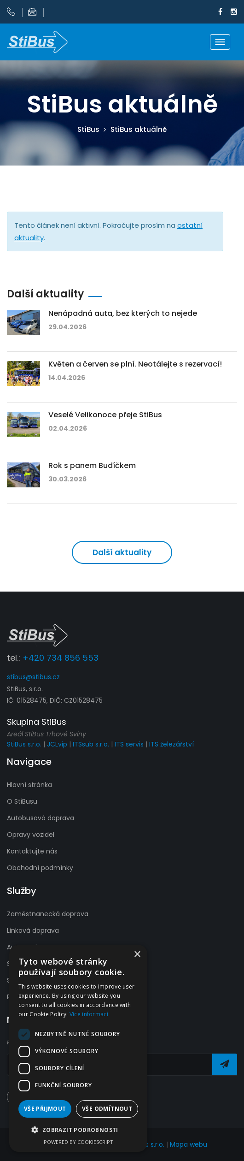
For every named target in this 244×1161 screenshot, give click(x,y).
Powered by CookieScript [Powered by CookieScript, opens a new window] (78, 1141)
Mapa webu (188, 1144)
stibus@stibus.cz (33, 676)
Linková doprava (33, 930)
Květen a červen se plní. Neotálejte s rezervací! (135, 364)
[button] (78, 1130)
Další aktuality (122, 552)
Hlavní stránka (29, 784)
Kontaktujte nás (32, 851)
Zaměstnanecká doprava (47, 913)
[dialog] (78, 1048)
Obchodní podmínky (40, 867)
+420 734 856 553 (61, 657)
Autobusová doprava (40, 818)
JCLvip (57, 744)
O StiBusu (22, 801)
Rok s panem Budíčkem (92, 465)
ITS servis (129, 744)
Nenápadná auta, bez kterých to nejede (122, 313)
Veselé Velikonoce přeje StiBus (105, 414)
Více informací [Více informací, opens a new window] (89, 1014)
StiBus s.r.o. (24, 744)
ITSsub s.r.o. (91, 744)
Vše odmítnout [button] (107, 1109)
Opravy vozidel (30, 834)
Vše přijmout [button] (45, 1109)
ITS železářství (171, 744)
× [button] (137, 954)
